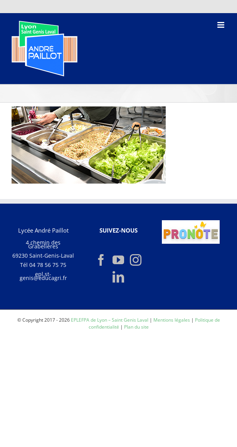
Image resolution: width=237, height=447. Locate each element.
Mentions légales (171, 320)
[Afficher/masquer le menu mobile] (221, 25)
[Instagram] (135, 260)
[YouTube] (118, 260)
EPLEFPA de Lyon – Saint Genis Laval (109, 320)
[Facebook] (101, 260)
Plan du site (136, 327)
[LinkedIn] (118, 277)
